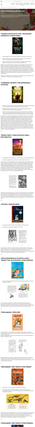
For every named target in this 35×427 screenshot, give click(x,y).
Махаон (32, 4)
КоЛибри (26, 4)
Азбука (13, 4)
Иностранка (19, 4)
